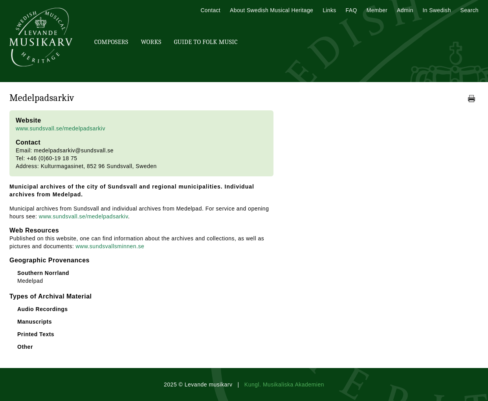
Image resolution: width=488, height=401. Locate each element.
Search (469, 10)
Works (151, 42)
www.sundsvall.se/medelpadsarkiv (60, 128)
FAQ (351, 10)
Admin (405, 10)
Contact (210, 10)
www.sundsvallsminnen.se (109, 246)
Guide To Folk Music (206, 42)
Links (329, 10)
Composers (111, 42)
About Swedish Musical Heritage (271, 10)
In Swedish (437, 10)
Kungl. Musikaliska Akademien (284, 384)
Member (377, 10)
